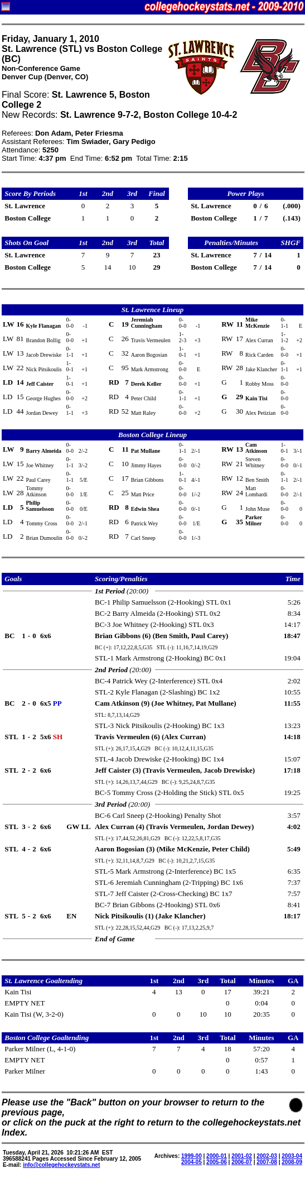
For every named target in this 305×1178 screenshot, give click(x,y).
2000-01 (216, 1156)
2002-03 (266, 1156)
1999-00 (191, 1156)
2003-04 (292, 1156)
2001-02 (241, 1156)
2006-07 (241, 1162)
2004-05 (191, 1162)
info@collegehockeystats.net (61, 1165)
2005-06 (216, 1162)
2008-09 (292, 1162)
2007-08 (266, 1162)
